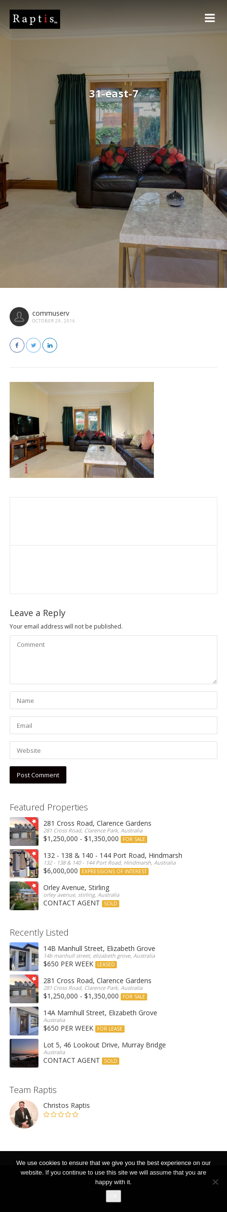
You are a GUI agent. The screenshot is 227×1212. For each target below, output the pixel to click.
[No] (215, 1182)
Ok (114, 1196)
